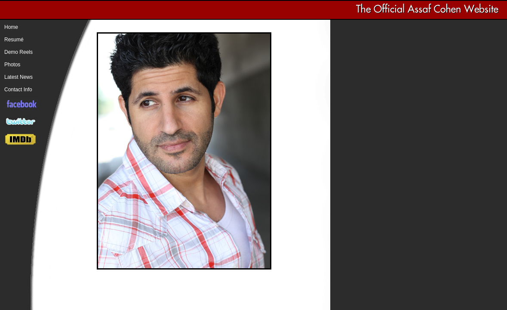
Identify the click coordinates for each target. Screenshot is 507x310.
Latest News (18, 77)
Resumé (14, 40)
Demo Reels (18, 52)
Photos (12, 65)
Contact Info (18, 90)
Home (11, 27)
